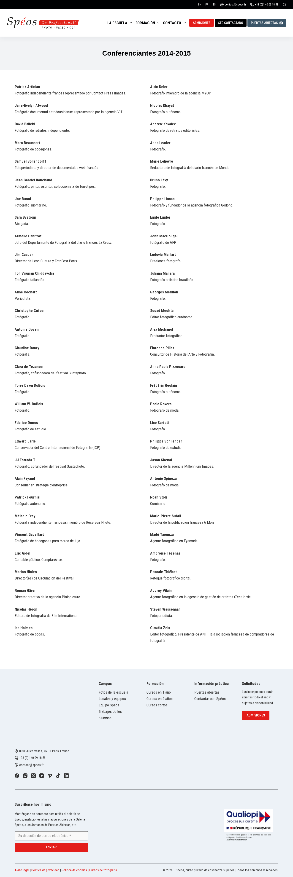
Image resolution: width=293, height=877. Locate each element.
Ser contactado (230, 23)
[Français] (206, 4)
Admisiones (201, 23)
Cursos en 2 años (159, 698)
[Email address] (51, 835)
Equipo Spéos (109, 705)
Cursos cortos (157, 705)
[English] (199, 4)
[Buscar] (284, 4)
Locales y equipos (112, 698)
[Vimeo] (50, 775)
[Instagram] (25, 775)
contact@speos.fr (235, 4)
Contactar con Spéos (210, 698)
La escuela (120, 23)
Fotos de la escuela (113, 692)
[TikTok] (58, 775)
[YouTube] (41, 775)
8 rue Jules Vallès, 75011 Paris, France (44, 751)
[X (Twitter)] (33, 775)
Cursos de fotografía (103, 870)
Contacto (175, 23)
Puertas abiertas (267, 23)
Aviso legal (22, 870)
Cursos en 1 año (158, 692)
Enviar (51, 847)
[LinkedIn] (66, 775)
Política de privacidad (45, 870)
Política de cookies (74, 870)
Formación (148, 23)
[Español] (214, 4)
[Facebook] (17, 775)
